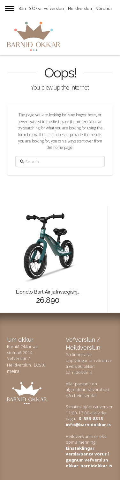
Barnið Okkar (31, 8)
